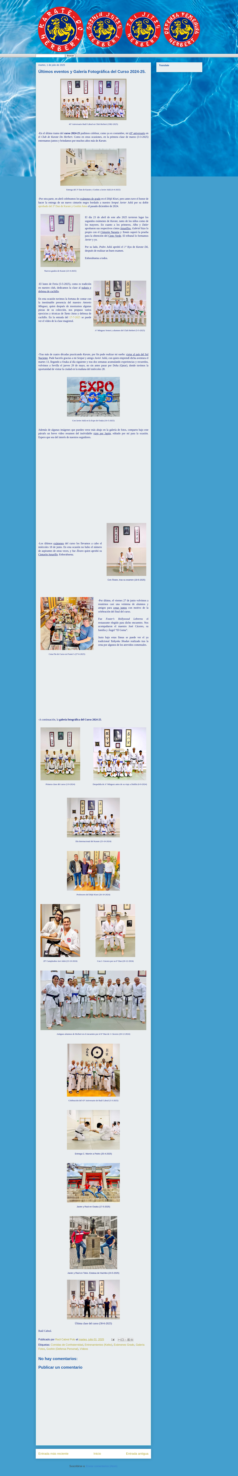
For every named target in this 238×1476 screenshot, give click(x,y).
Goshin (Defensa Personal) (62, 1348)
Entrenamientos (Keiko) (98, 1344)
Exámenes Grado (124, 1344)
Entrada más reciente (53, 1453)
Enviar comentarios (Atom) (101, 1466)
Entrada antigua (137, 1453)
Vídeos (84, 1348)
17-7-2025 (74, 317)
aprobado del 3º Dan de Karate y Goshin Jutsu (62, 206)
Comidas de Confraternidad (67, 1344)
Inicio (97, 1453)
